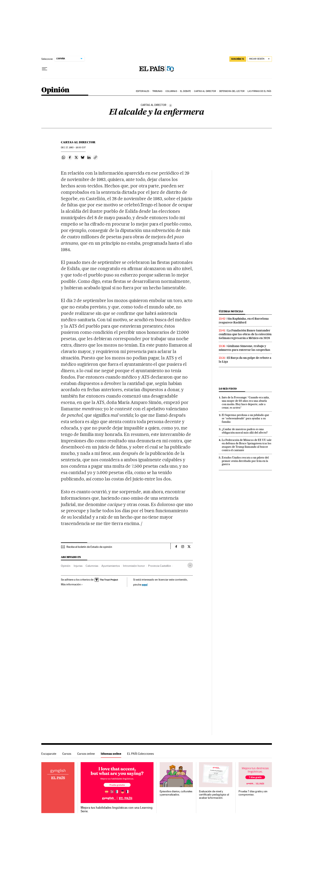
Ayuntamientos (110, 565)
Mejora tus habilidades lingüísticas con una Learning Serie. (116, 809)
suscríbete (237, 59)
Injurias (78, 565)
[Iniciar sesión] (259, 59)
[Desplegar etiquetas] (190, 565)
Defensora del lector (232, 91)
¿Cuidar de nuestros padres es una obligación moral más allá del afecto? (245, 431)
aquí (145, 584)
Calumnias (92, 565)
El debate (185, 91)
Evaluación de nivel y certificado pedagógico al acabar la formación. (214, 794)
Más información (72, 584)
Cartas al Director (205, 91)
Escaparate (48, 753)
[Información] (170, 105)
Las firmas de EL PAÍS (259, 91)
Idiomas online (111, 753)
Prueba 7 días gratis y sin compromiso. (253, 793)
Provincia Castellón (159, 565)
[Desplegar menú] (44, 69)
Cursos (66, 753)
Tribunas (157, 91)
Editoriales (142, 91)
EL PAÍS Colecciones (140, 753)
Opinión (55, 90)
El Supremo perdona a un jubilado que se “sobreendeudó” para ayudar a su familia (245, 418)
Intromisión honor (134, 565)
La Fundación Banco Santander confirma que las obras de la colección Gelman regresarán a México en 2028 (245, 334)
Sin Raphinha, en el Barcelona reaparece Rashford (244, 320)
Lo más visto (228, 388)
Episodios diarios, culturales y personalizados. (176, 793)
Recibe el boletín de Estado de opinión (89, 546)
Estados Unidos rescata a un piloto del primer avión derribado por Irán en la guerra (245, 461)
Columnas (171, 91)
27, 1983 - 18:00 (73, 147)
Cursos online (86, 753)
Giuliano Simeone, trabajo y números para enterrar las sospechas (244, 348)
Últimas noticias (231, 311)
